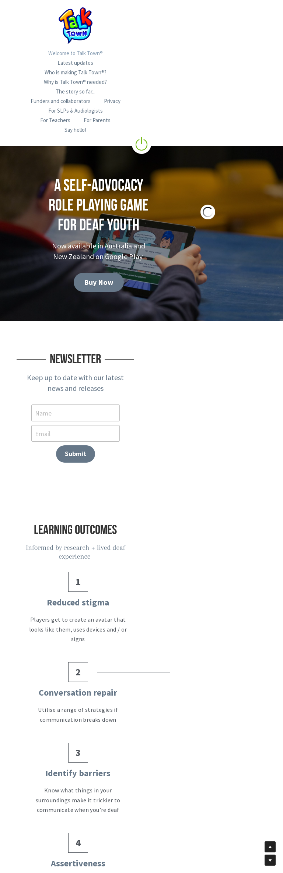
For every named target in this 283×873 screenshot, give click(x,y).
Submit (233, 348)
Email (133, 348)
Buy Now (81, 224)
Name (42, 348)
